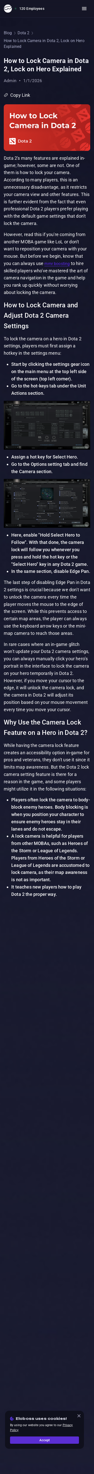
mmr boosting (57, 263)
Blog (8, 32)
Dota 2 (24, 32)
